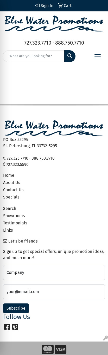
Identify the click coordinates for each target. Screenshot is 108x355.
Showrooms (14, 215)
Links (8, 230)
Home (8, 175)
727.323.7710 (37, 43)
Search (9, 208)
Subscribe (16, 308)
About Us (11, 182)
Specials (11, 197)
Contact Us (13, 189)
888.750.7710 (69, 43)
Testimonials (15, 223)
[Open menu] (97, 56)
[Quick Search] (34, 56)
